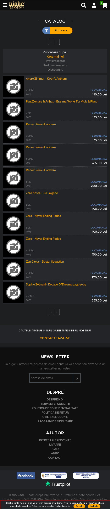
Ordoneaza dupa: (55, 52)
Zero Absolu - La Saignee (42, 193)
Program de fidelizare (55, 421)
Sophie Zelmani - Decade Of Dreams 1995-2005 (56, 284)
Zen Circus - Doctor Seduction (45, 261)
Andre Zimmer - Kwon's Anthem (46, 78)
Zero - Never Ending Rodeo (43, 215)
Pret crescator (55, 61)
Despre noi (55, 399)
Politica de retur (55, 412)
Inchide (94, 506)
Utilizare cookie (55, 417)
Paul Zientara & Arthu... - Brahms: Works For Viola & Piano (61, 101)
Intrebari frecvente (55, 440)
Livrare (55, 444)
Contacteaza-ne (55, 338)
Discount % (55, 69)
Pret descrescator (55, 65)
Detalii (79, 506)
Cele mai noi (55, 56)
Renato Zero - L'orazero (41, 124)
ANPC (55, 453)
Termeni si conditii (55, 403)
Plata (55, 449)
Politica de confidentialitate (55, 408)
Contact (55, 457)
